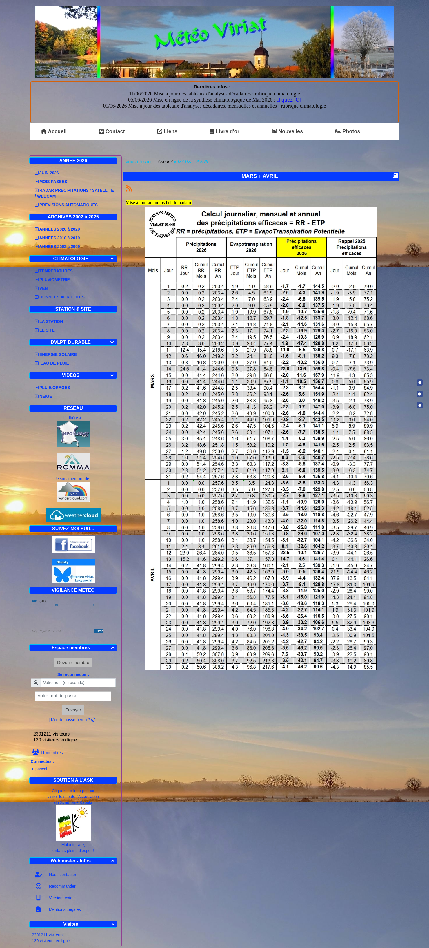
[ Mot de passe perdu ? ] (73, 719)
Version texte (60, 897)
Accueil (165, 161)
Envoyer (73, 709)
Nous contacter (62, 874)
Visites (89, 924)
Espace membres (84, 647)
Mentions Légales (64, 909)
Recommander (62, 886)
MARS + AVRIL (260, 176)
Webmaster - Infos (83, 860)
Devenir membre (73, 662)
